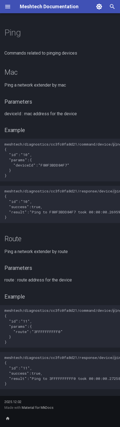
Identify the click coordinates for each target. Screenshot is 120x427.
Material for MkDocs (38, 407)
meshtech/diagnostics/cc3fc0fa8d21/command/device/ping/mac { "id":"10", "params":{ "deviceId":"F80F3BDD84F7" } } (62, 160)
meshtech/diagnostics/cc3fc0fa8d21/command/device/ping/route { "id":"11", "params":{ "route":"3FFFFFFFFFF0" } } (62, 326)
